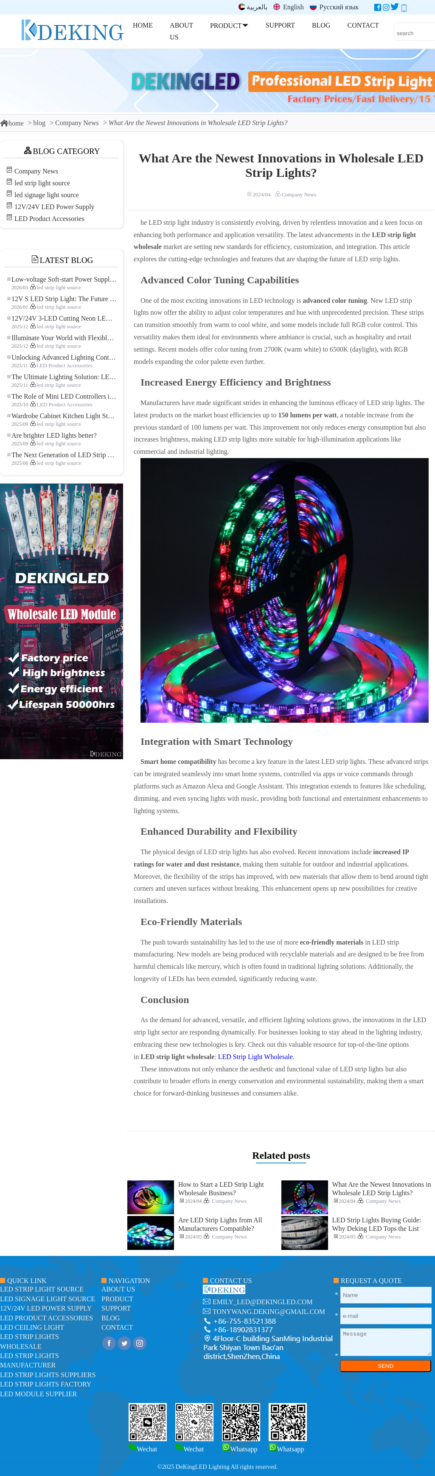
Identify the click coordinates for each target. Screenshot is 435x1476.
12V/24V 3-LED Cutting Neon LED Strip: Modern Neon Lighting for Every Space (62, 318)
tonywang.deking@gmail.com (269, 1311)
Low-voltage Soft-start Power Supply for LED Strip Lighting (62, 279)
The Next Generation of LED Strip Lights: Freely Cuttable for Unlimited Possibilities (62, 454)
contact (117, 1327)
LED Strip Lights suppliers (48, 1374)
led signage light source (46, 194)
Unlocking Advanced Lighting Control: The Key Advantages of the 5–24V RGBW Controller (62, 357)
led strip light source (42, 183)
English (288, 7)
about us (118, 1289)
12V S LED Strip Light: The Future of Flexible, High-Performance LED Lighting (62, 298)
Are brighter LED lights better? (52, 435)
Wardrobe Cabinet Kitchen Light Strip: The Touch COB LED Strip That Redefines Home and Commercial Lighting (62, 415)
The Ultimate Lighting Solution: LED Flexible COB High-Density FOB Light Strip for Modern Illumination (62, 376)
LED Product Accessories (49, 218)
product (117, 1299)
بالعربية (253, 7)
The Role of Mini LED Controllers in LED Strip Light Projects (62, 396)
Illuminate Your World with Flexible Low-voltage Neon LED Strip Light (62, 337)
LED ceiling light (32, 1327)
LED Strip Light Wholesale (255, 1056)
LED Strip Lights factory (45, 1384)
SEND (385, 1366)
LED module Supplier (38, 1394)
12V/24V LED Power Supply (54, 206)
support (116, 1308)
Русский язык (334, 7)
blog (39, 122)
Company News (77, 122)
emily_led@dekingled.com (263, 1301)
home (12, 123)
